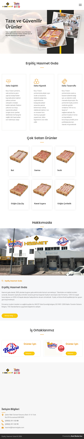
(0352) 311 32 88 (11, 421)
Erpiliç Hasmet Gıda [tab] (12, 281)
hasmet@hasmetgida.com (14, 427)
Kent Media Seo (76, 436)
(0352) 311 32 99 (11, 424)
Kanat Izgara (40, 203)
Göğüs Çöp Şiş (17, 203)
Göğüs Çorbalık (64, 203)
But (12, 170)
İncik (59, 170)
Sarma (37, 170)
